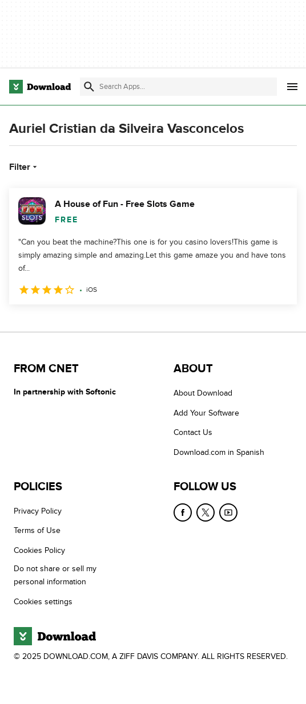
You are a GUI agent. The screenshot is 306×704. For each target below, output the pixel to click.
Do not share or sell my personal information (55, 575)
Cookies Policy (39, 550)
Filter (24, 167)
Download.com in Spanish (219, 452)
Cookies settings (43, 602)
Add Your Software (206, 413)
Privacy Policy (38, 511)
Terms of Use (37, 530)
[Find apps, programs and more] (178, 87)
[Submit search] (89, 87)
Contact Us (193, 432)
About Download (203, 393)
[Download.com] (40, 86)
